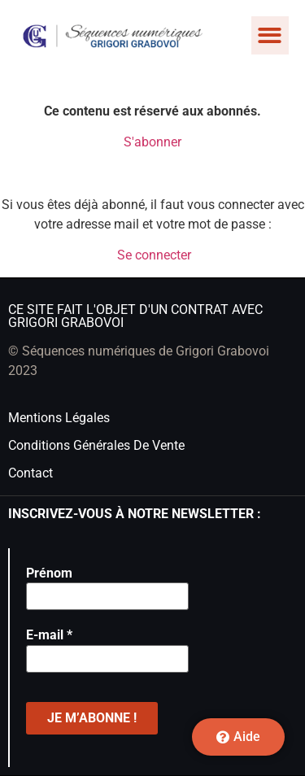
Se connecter (154, 255)
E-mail (49, 635)
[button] (270, 35)
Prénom (49, 573)
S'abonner (152, 142)
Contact (30, 473)
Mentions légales (59, 417)
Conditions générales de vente (96, 445)
